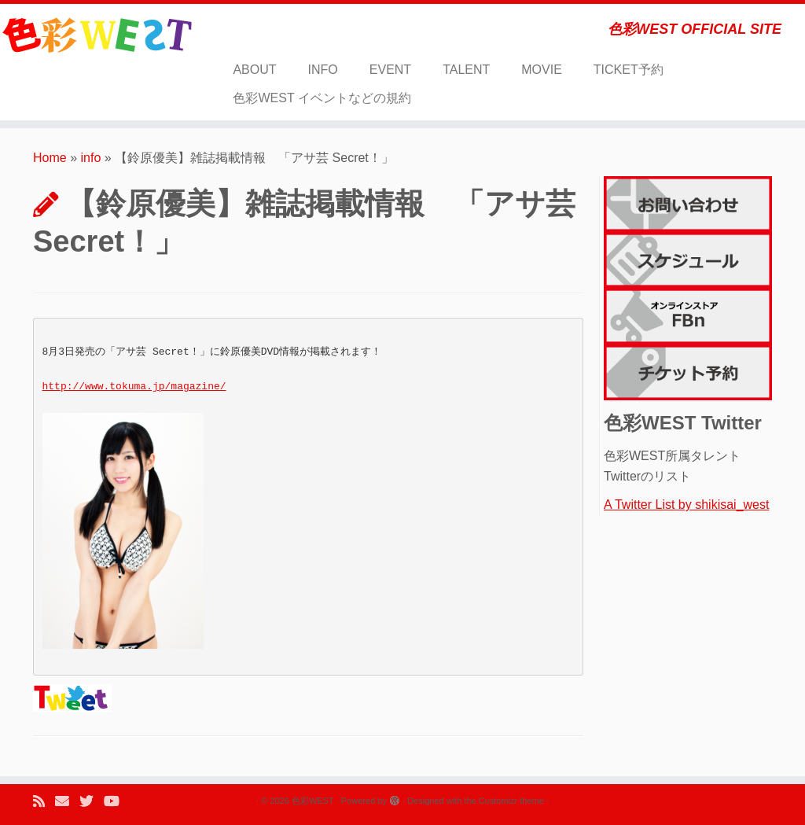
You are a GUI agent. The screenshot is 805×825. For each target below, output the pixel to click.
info (91, 157)
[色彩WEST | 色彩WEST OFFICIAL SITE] (94, 35)
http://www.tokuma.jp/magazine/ (134, 386)
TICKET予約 (628, 69)
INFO (323, 69)
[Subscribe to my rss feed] (44, 802)
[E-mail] (67, 802)
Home (50, 157)
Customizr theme (511, 800)
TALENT (466, 69)
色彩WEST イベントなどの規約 (321, 98)
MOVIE (541, 69)
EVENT (390, 69)
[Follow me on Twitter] (91, 802)
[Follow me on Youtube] (117, 802)
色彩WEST (313, 800)
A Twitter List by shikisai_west (686, 504)
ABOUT (254, 69)
